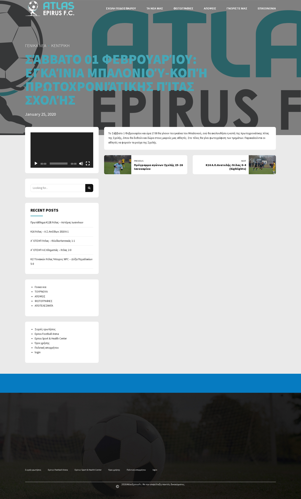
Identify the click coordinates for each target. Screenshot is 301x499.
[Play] (36, 163)
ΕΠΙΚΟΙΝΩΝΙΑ (267, 8)
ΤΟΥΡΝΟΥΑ (41, 291)
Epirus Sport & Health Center (51, 338)
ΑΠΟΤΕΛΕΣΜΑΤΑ (44, 305)
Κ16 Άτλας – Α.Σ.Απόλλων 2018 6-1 (50, 231)
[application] (62, 150)
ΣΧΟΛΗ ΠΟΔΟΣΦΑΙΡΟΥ (121, 8)
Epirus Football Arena (47, 334)
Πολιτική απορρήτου (47, 347)
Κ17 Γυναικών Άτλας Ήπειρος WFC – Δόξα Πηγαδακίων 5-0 (61, 261)
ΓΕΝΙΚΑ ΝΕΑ (35, 45)
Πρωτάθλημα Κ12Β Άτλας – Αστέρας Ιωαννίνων (57, 222)
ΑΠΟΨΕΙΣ (210, 8)
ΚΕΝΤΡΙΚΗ (60, 45)
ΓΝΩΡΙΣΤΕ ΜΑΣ (237, 8)
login (38, 352)
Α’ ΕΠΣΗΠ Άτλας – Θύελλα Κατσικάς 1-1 (53, 241)
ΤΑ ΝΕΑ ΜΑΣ (154, 8)
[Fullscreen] (88, 163)
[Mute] (81, 163)
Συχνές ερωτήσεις (45, 329)
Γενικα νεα (40, 287)
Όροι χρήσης (42, 343)
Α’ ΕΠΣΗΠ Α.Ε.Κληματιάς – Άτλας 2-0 (51, 250)
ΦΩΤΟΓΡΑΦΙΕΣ (183, 8)
